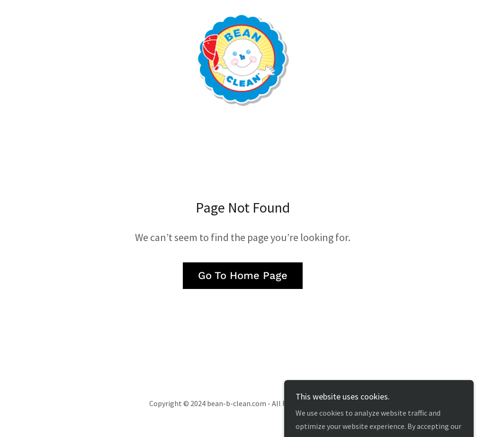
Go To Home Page (242, 275)
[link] (242, 58)
